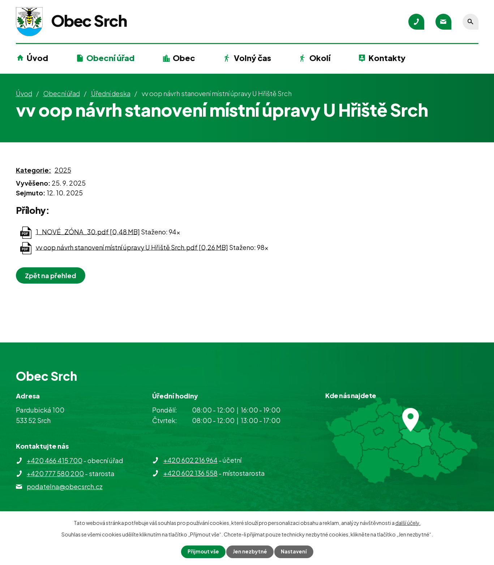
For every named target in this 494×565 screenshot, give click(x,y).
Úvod (37, 58)
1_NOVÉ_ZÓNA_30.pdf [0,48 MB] (88, 231)
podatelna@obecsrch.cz (65, 486)
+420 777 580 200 (55, 473)
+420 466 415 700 (54, 460)
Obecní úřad (110, 58)
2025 (63, 170)
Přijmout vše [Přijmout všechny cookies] (203, 551)
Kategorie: (33, 170)
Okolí (319, 58)
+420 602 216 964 (190, 460)
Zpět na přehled (51, 275)
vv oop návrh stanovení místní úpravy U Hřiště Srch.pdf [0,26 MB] (132, 247)
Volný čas (252, 58)
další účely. (408, 522)
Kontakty (387, 58)
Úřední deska (110, 93)
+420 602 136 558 (190, 473)
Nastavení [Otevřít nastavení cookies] (294, 551)
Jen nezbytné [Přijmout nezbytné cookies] (249, 551)
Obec (184, 58)
